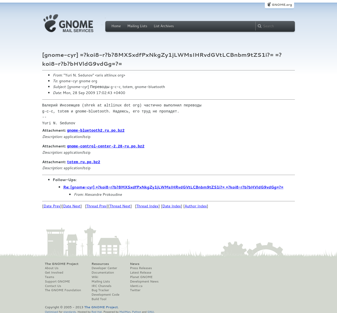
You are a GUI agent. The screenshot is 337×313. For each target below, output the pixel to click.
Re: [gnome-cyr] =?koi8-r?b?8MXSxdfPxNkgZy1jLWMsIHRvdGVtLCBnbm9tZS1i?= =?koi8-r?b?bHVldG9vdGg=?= (173, 186)
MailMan (124, 311)
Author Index (196, 205)
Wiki (95, 276)
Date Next (71, 205)
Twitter (135, 289)
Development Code (106, 294)
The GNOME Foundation (63, 289)
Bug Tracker (100, 289)
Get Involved (54, 272)
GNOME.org (282, 4)
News (134, 263)
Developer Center (104, 267)
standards (69, 311)
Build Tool (99, 298)
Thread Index (147, 205)
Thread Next (120, 205)
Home (116, 26)
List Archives (164, 26)
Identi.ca (136, 285)
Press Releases (141, 267)
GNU (150, 311)
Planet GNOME (141, 276)
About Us (51, 267)
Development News (144, 281)
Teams (49, 276)
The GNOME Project (61, 263)
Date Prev (51, 205)
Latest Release (140, 272)
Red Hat (96, 311)
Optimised (51, 311)
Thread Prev (96, 205)
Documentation (103, 272)
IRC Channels (102, 285)
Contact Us (53, 285)
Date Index (171, 205)
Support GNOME (57, 281)
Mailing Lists (137, 26)
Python (136, 311)
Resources (100, 263)
